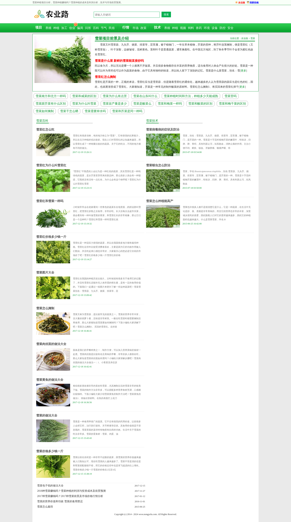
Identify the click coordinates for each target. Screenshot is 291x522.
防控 (223, 28)
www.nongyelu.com (148, 514)
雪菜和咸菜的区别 (84, 96)
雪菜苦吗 (230, 96)
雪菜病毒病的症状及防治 (162, 129)
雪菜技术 (152, 120)
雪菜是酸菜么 (142, 103)
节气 (104, 28)
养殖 (48, 28)
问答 (88, 28)
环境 (207, 28)
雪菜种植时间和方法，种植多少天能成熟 (191, 96)
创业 (72, 28)
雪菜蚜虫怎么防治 (158, 165)
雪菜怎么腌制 (45, 308)
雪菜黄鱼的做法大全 (49, 379)
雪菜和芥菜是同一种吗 (127, 111)
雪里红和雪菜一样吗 (49, 201)
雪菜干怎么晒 (69, 111)
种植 (56, 28)
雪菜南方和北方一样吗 (51, 96)
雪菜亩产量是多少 (115, 103)
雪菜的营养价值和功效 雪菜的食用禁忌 (60, 501)
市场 (135, 28)
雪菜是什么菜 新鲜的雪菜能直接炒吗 (119, 60)
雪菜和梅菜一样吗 (170, 103)
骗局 (80, 28)
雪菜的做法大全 (46, 415)
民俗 (112, 28)
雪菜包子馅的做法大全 (50, 485)
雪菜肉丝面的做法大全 (51, 344)
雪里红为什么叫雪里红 (51, 165)
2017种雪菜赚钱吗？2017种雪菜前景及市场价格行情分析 (70, 496)
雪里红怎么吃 (45, 129)
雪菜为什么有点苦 (115, 96)
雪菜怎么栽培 (45, 506)
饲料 (191, 28)
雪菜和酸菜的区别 (200, 103)
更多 (243, 70)
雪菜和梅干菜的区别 (232, 103)
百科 (96, 28)
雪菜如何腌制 (45, 111)
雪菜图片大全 (45, 272)
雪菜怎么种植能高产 (159, 201)
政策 (143, 28)
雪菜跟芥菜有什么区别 (51, 103)
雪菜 (252, 38)
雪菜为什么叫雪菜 (84, 103)
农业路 (241, 2)
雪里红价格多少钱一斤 (51, 236)
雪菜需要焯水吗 (95, 111)
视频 (183, 28)
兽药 (199, 28)
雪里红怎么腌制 (105, 76)
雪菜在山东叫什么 (145, 96)
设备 (215, 28)
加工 (64, 28)
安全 (230, 28)
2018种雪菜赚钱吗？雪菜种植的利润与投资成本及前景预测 (71, 490)
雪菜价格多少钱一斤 (49, 451)
